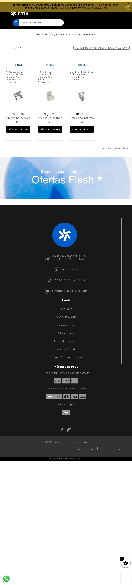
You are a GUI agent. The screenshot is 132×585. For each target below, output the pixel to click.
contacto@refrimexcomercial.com (69, 288)
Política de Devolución (66, 339)
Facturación (66, 306)
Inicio (38, 32)
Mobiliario (48, 32)
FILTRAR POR (14, 45)
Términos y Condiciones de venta (66, 355)
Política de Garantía (66, 347)
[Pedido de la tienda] (101, 45)
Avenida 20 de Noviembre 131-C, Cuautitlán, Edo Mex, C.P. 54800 (69, 255)
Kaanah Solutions (76, 456)
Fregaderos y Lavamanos (69, 32)
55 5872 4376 (61, 278)
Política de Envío (66, 331)
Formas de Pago (65, 323)
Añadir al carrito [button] (18, 127)
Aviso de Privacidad (66, 314)
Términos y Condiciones (84, 447)
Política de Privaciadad (110, 447)
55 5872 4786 (77, 278)
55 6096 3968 (69, 267)
